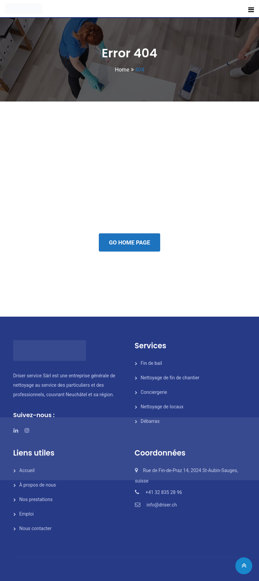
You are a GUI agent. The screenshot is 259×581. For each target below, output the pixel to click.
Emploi (26, 514)
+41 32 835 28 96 (163, 492)
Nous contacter (35, 528)
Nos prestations (36, 499)
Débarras (150, 421)
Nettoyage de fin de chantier (170, 377)
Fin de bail (151, 363)
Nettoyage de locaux (162, 406)
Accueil (27, 470)
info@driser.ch (161, 504)
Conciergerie (154, 392)
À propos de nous (37, 485)
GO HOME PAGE (129, 242)
